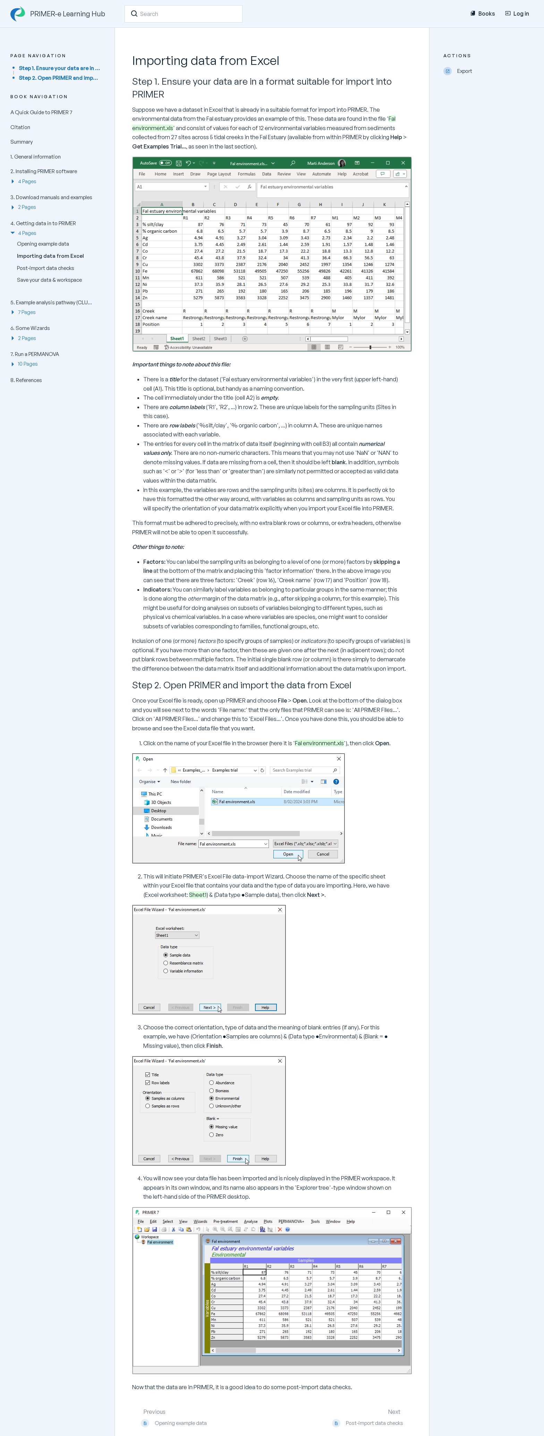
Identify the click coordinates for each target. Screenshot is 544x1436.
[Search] (134, 13)
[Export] (488, 71)
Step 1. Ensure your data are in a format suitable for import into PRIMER (60, 68)
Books (482, 13)
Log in (517, 13)
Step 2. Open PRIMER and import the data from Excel (60, 78)
